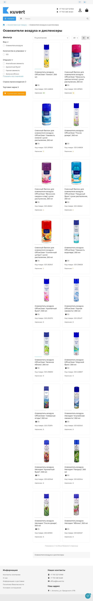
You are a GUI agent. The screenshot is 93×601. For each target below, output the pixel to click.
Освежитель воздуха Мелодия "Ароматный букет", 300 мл (44, 469)
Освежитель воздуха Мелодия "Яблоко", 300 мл (76, 522)
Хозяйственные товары (17, 25)
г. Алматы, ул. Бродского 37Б (62, 591)
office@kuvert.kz (57, 581)
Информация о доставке (13, 581)
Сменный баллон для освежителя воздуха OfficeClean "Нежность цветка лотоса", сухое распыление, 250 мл (75, 77)
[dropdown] (5, 2)
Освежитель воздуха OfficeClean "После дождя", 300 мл (74, 132)
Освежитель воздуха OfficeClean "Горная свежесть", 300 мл (74, 308)
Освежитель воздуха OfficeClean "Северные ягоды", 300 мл (45, 415)
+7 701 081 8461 (64, 12)
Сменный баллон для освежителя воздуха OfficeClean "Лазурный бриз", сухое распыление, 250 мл (76, 194)
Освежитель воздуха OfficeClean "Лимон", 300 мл (46, 74)
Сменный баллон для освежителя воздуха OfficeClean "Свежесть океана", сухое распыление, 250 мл (45, 135)
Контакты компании (11, 575)
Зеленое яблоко (11, 74)
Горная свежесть (11, 70)
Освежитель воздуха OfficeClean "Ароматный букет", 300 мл (46, 308)
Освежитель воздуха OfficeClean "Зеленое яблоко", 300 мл (44, 362)
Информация (10, 570)
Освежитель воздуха (13, 45)
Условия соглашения (12, 588)
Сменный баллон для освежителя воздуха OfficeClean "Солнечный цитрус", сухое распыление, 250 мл (46, 252)
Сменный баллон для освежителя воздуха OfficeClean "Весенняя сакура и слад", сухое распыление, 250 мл (45, 194)
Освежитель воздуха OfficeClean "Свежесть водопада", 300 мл (75, 250)
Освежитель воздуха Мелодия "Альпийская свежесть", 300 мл (75, 415)
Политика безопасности (13, 584)
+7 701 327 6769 (65, 9)
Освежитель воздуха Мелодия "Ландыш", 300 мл (75, 469)
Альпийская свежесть (13, 63)
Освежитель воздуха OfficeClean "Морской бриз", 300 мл (74, 362)
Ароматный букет (11, 67)
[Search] (57, 19)
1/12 (5, 54)
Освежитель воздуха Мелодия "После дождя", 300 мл (46, 523)
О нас (5, 578)
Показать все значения (13, 76)
